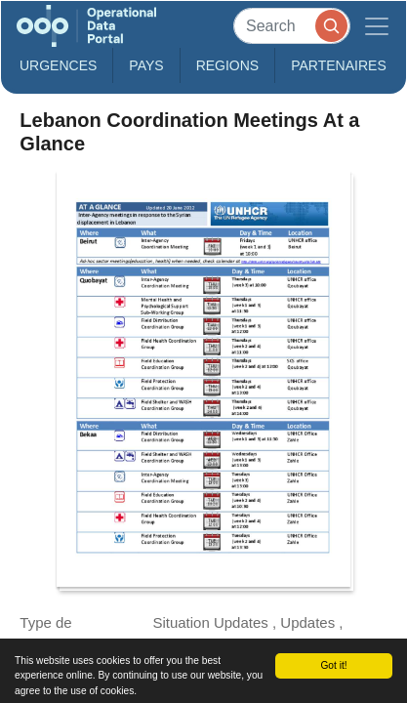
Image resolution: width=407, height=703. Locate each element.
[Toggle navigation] (376, 26)
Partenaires (339, 65)
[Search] (291, 26)
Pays (146, 65)
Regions (228, 65)
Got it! (333, 665)
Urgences (58, 65)
